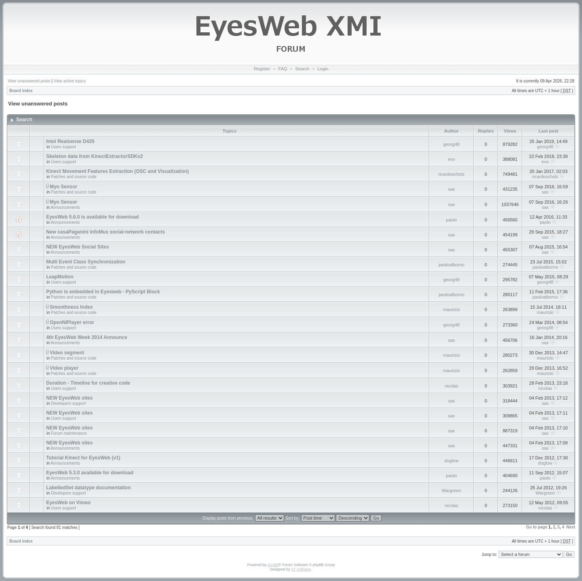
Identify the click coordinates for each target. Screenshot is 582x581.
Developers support (68, 403)
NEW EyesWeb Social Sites (77, 247)
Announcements (65, 207)
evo (451, 159)
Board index (21, 90)
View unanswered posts (29, 81)
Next (570, 527)
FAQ (282, 68)
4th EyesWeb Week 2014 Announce (86, 337)
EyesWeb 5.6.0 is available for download (92, 217)
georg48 (451, 144)
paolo (451, 219)
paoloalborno (451, 264)
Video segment (67, 353)
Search (302, 68)
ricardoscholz (452, 174)
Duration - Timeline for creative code (88, 383)
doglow (452, 460)
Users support (63, 147)
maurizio (451, 309)
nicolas (451, 385)
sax (451, 189)
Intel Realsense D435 (70, 141)
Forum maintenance (69, 433)
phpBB (273, 565)
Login (322, 68)
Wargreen (451, 490)
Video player (64, 368)
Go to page (536, 527)
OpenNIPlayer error (72, 322)
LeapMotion (59, 277)
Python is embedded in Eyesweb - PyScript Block (103, 292)
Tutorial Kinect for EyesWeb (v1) (83, 458)
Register (262, 68)
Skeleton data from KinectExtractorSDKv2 (94, 156)
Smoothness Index (71, 307)
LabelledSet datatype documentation (88, 487)
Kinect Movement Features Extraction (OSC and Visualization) (117, 171)
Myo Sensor (63, 186)
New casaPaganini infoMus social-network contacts (105, 232)
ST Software (301, 569)
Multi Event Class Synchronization (85, 262)
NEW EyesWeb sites (69, 398)
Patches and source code (74, 177)
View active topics (70, 81)
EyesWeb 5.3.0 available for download (89, 473)
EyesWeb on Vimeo (68, 502)
